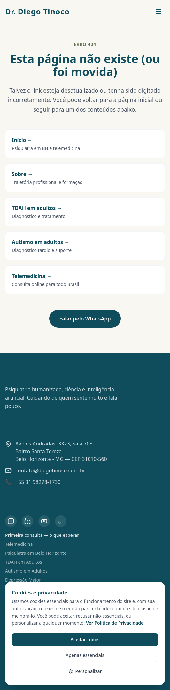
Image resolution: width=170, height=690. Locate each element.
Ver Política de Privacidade (114, 623)
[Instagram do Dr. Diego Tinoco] (11, 521)
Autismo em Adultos (26, 571)
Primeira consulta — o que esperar (42, 535)
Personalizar (85, 671)
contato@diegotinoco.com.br (50, 470)
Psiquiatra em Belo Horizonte (35, 553)
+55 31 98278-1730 (38, 482)
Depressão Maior (23, 580)
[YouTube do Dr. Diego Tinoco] (44, 521)
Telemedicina (19, 544)
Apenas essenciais (85, 655)
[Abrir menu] (158, 11)
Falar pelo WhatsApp (85, 318)
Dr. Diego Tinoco (37, 11)
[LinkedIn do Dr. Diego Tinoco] (27, 521)
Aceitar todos (85, 639)
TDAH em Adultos (23, 562)
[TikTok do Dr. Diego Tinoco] (60, 521)
